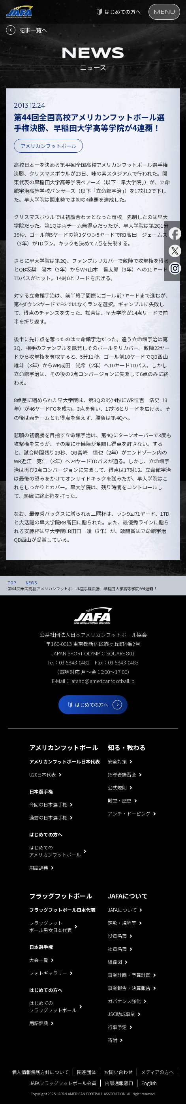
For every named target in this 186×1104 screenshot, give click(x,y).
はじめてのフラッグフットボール (53, 1006)
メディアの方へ (157, 1071)
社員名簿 (117, 948)
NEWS (31, 583)
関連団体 (86, 1071)
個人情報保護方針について (40, 1071)
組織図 (115, 961)
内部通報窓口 (119, 1083)
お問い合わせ (118, 1071)
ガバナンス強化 (124, 1000)
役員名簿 (117, 935)
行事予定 (117, 1027)
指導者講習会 (122, 774)
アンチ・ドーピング (129, 813)
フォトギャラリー (48, 972)
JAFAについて (122, 909)
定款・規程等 (122, 922)
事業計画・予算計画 (129, 974)
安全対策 (117, 761)
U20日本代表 (42, 774)
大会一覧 (38, 959)
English (149, 1083)
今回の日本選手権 (48, 804)
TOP (12, 583)
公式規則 (117, 787)
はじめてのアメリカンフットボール (55, 851)
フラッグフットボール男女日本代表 (50, 926)
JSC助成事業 (121, 1013)
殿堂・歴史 (120, 800)
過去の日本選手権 (48, 817)
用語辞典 (38, 867)
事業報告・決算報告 (129, 987)
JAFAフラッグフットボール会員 (63, 1083)
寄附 (112, 1040)
